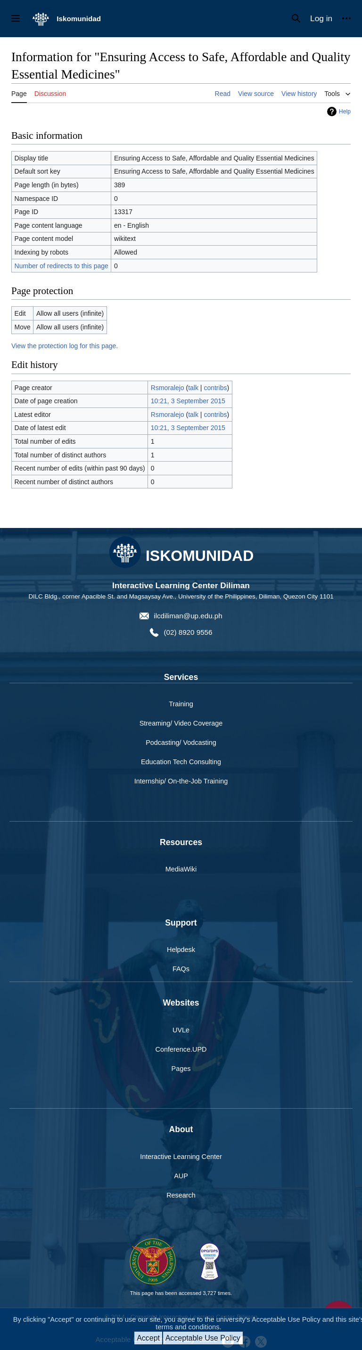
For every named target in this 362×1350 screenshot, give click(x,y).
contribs (215, 387)
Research (181, 1195)
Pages (181, 1068)
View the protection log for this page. (64, 346)
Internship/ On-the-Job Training (181, 781)
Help (345, 111)
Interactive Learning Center (181, 1156)
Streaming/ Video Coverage (181, 723)
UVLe (181, 1030)
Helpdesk (181, 949)
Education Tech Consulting (181, 762)
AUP (181, 1176)
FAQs (181, 969)
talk (193, 387)
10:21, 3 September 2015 (188, 401)
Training (181, 704)
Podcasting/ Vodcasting (181, 742)
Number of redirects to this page (61, 266)
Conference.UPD (181, 1049)
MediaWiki (181, 869)
